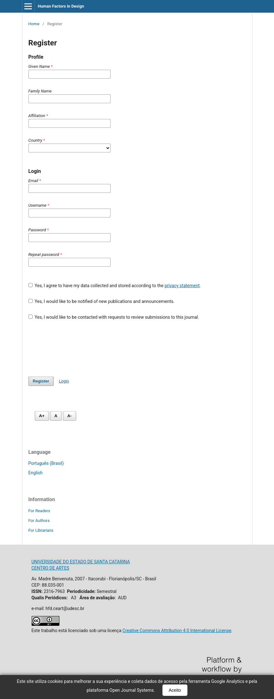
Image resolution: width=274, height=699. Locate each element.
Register (41, 381)
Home (34, 23)
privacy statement (182, 285)
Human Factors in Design (61, 6)
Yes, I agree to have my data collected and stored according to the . (114, 285)
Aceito (175, 690)
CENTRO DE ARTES (50, 568)
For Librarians (40, 530)
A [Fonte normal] (55, 415)
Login (64, 381)
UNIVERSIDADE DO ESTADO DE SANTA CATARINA (81, 561)
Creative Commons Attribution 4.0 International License (177, 630)
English (35, 472)
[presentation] (76, 348)
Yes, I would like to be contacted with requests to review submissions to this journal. (113, 317)
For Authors (39, 520)
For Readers (39, 510)
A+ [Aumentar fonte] (42, 415)
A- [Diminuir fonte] (69, 415)
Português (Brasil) (46, 463)
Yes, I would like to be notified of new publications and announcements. (101, 301)
